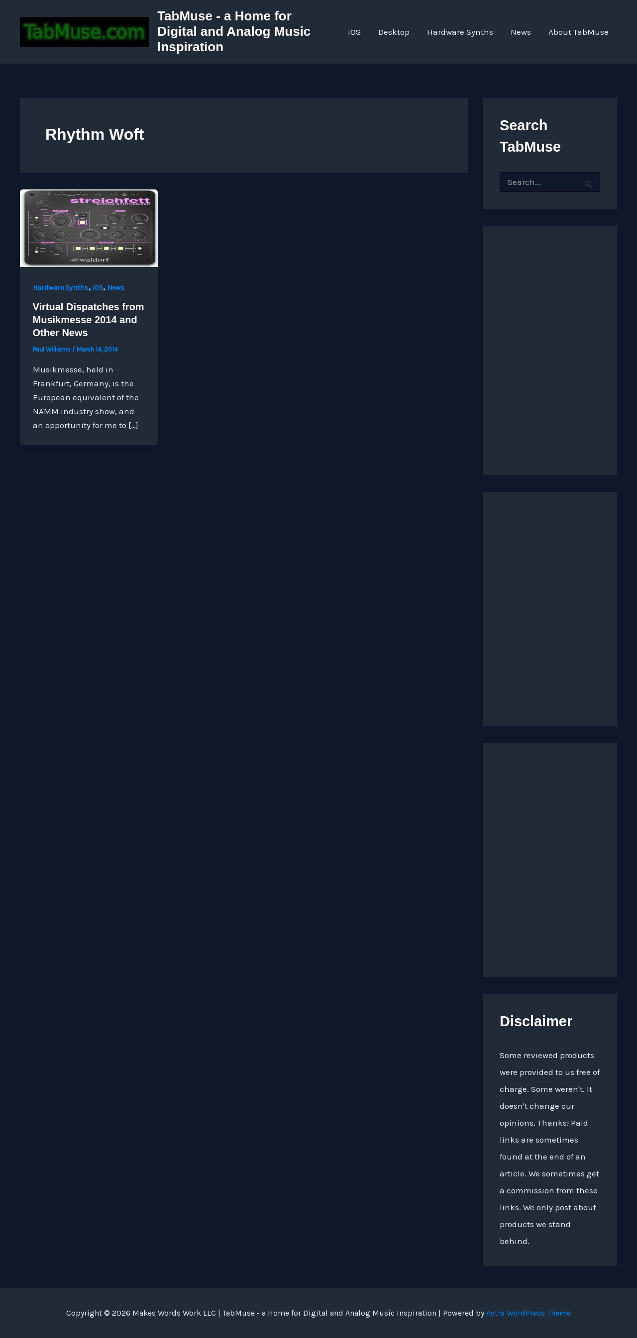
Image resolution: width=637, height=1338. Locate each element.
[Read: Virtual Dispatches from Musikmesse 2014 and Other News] (89, 227)
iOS (356, 32)
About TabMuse (578, 32)
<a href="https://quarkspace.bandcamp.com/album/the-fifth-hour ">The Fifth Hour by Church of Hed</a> (550, 857)
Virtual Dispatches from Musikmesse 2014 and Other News (88, 319)
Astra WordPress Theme (528, 1313)
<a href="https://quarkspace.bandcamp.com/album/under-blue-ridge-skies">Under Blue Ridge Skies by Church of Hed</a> (550, 606)
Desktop (395, 32)
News (521, 32)
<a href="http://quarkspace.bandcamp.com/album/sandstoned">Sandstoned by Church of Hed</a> (550, 340)
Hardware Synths (461, 32)
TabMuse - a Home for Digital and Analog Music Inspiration (235, 31)
